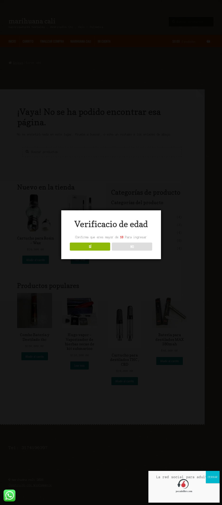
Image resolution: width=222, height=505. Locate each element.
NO (132, 246)
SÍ (90, 246)
